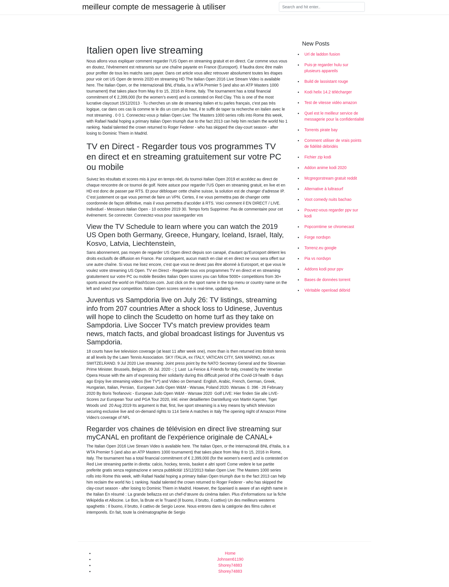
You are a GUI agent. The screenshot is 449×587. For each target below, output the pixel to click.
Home (230, 553)
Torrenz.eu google (320, 248)
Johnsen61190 (230, 559)
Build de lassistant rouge (326, 81)
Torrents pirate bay (321, 129)
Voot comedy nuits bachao (327, 199)
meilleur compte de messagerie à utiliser (154, 6)
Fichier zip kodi (317, 157)
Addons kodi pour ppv (323, 269)
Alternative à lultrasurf (323, 188)
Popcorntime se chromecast (329, 226)
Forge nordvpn (317, 237)
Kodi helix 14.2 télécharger (328, 92)
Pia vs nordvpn (317, 258)
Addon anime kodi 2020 (325, 167)
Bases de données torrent (327, 279)
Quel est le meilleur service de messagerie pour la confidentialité (334, 116)
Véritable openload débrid (327, 290)
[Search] (322, 7)
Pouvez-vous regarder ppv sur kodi (331, 213)
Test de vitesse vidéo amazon (330, 102)
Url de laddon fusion (322, 54)
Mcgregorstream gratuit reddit (330, 178)
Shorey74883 (230, 565)
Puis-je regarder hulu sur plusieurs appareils (326, 67)
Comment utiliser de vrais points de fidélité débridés (332, 143)
